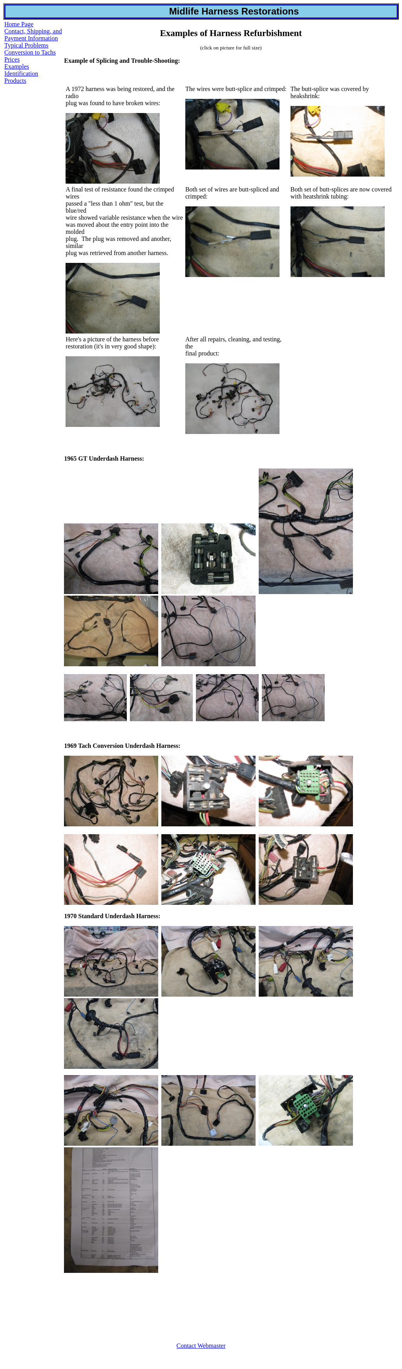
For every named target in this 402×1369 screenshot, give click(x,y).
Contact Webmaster (200, 1345)
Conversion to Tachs (30, 52)
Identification (21, 73)
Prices (12, 59)
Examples (16, 66)
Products (15, 80)
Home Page (18, 24)
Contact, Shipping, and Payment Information (33, 35)
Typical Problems (26, 45)
